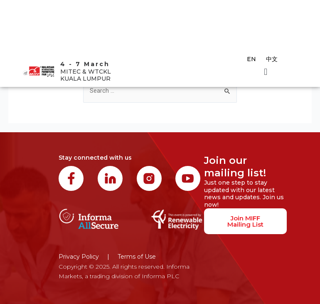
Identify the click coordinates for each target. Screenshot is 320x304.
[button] (266, 72)
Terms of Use (137, 256)
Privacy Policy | (84, 256)
